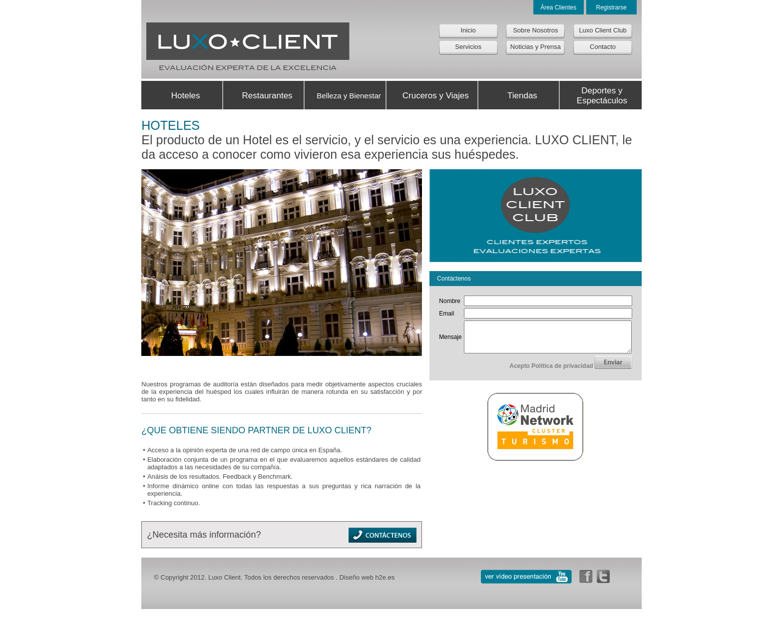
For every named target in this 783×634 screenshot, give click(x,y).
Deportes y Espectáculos (602, 95)
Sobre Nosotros (535, 30)
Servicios (468, 46)
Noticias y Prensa (535, 46)
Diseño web (357, 577)
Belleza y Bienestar (349, 95)
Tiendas (522, 95)
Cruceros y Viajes (435, 95)
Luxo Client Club (602, 30)
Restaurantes (267, 95)
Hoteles (185, 95)
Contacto (603, 46)
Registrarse (611, 7)
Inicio (467, 30)
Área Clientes (558, 7)
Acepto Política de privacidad (551, 371)
